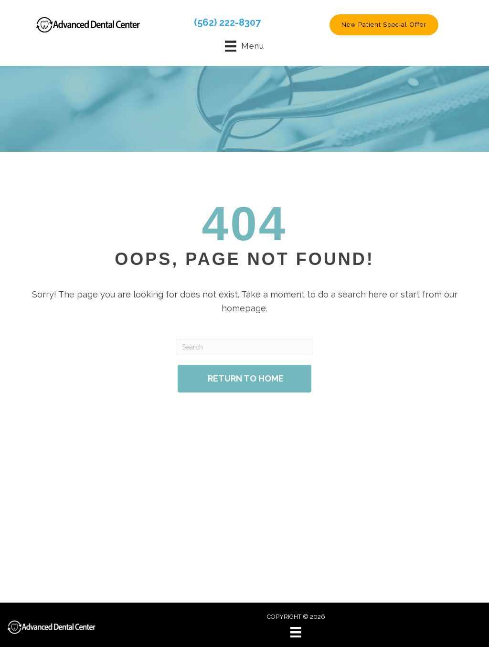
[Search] (244, 347)
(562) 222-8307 (227, 22)
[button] (384, 24)
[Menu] (296, 632)
